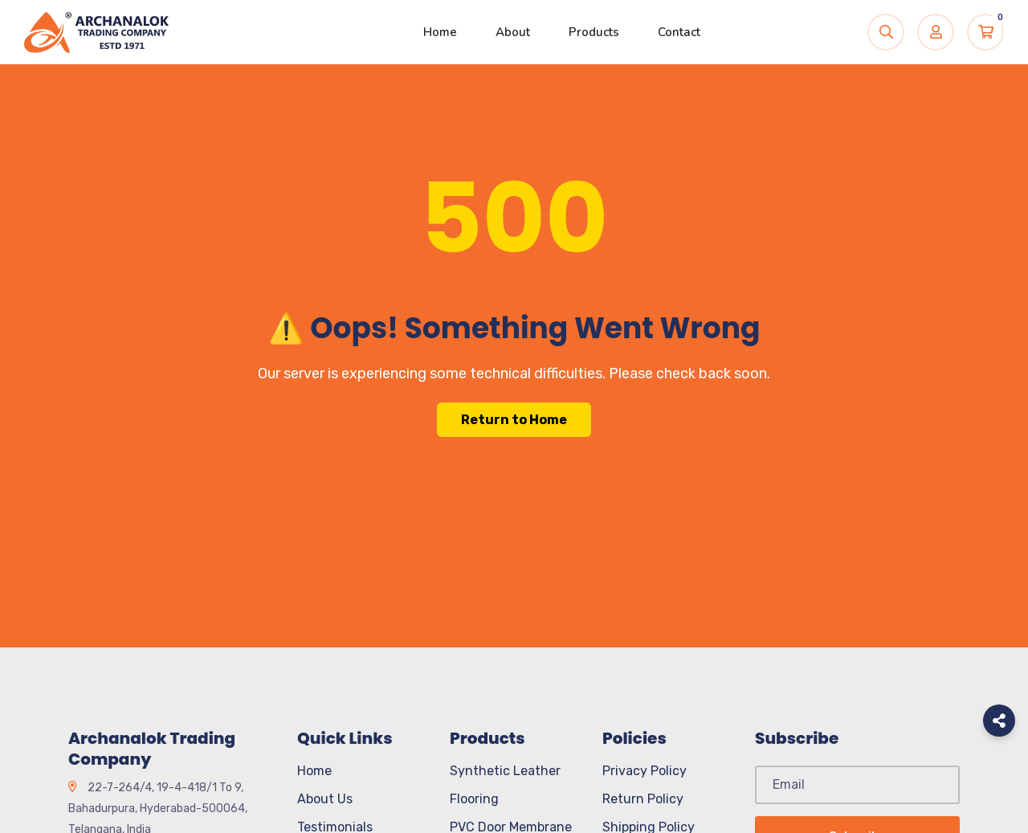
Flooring (474, 798)
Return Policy (642, 798)
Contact (679, 32)
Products (594, 32)
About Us (325, 798)
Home (440, 32)
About (513, 32)
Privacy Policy (644, 770)
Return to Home (514, 419)
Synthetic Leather (505, 770)
